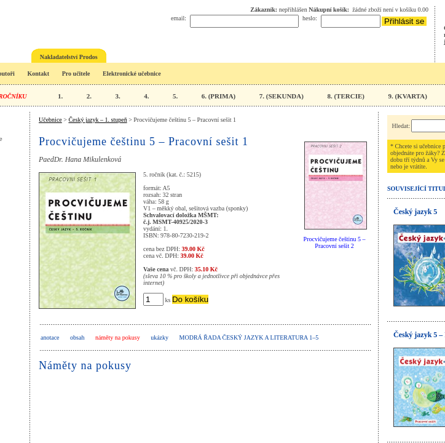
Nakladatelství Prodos (69, 57)
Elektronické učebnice (132, 73)
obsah (77, 337)
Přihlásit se (404, 21)
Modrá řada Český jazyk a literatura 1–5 (249, 337)
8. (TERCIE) (345, 96)
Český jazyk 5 (415, 211)
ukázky (159, 337)
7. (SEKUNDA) (281, 96)
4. (146, 96)
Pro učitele (76, 73)
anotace (50, 337)
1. (60, 96)
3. (117, 96)
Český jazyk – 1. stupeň (97, 119)
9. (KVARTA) (407, 96)
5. (175, 96)
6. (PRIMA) (219, 96)
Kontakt (38, 73)
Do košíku (190, 299)
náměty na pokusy (117, 337)
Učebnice (50, 119)
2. (89, 96)
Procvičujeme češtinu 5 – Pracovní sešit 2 (335, 242)
